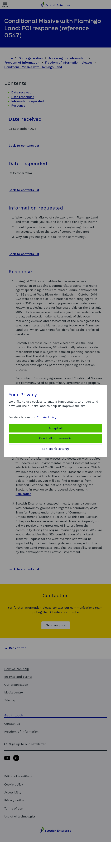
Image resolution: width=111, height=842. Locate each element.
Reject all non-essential (55, 438)
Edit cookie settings (55, 448)
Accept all (56, 428)
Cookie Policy (46, 417)
